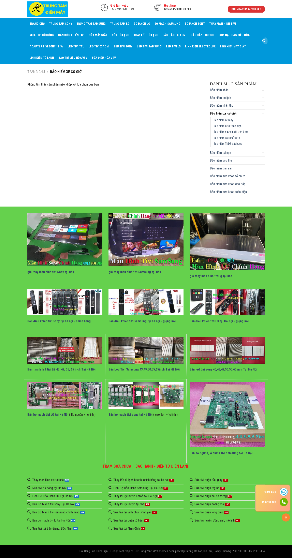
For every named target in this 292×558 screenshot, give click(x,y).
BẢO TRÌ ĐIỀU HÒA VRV (72, 58)
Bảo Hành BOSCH (202, 35)
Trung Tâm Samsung (91, 24)
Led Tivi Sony (123, 46)
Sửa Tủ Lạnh (120, 35)
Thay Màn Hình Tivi (222, 24)
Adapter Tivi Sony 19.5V (46, 46)
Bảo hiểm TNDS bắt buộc (228, 144)
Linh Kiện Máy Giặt (233, 46)
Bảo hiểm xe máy (223, 120)
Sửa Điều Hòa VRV (104, 58)
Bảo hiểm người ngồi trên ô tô (231, 132)
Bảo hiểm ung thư (221, 160)
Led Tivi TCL (76, 46)
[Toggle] (263, 90)
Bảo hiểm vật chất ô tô (227, 138)
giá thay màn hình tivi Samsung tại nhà (134, 272)
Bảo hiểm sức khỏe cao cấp (228, 184)
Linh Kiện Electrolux (200, 46)
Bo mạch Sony (195, 24)
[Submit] (263, 40)
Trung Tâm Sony (60, 24)
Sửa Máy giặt (98, 35)
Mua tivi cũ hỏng (42, 35)
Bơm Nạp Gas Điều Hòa (234, 35)
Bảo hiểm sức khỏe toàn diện (228, 192)
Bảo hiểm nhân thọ (221, 105)
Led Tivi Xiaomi (99, 46)
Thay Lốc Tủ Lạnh (146, 35)
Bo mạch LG (142, 24)
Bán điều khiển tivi (71, 35)
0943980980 (269, 501)
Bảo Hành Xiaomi (174, 35)
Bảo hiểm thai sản (221, 168)
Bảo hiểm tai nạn (220, 153)
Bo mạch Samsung (167, 24)
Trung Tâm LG (119, 24)
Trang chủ (37, 24)
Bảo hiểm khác (219, 90)
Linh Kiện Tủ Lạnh (42, 58)
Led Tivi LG (173, 46)
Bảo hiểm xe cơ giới (223, 113)
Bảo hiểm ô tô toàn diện (228, 126)
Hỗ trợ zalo (269, 491)
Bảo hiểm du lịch (220, 98)
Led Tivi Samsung (149, 46)
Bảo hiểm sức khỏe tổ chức (227, 176)
